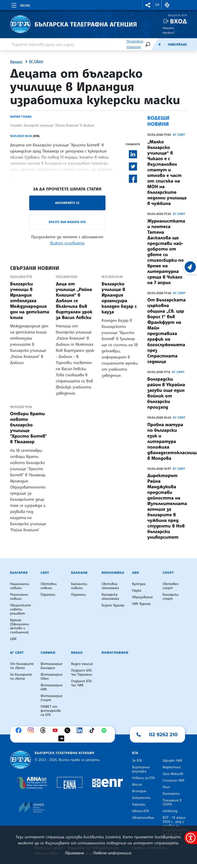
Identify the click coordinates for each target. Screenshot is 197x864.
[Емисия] (159, 44)
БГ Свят (36, 62)
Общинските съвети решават (20, 609)
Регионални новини (19, 597)
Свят (45, 573)
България (19, 573)
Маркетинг (172, 767)
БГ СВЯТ (179, 134)
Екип (166, 787)
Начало (16, 62)
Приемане (75, 852)
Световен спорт (171, 586)
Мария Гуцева (21, 116)
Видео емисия (82, 664)
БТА (135, 753)
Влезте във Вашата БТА (67, 222)
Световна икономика (110, 586)
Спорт (168, 573)
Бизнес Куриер (113, 605)
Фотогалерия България (52, 666)
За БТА (137, 761)
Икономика (113, 573)
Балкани (79, 573)
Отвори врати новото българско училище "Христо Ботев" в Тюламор (28, 427)
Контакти (171, 794)
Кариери (139, 804)
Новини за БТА (143, 778)
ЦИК (13, 639)
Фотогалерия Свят (52, 677)
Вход (178, 21)
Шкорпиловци (143, 818)
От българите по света (22, 666)
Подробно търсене (134, 44)
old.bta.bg (170, 811)
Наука (136, 591)
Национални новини (19, 586)
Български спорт (171, 597)
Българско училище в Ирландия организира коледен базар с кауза (119, 298)
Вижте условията (67, 242)
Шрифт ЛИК (172, 761)
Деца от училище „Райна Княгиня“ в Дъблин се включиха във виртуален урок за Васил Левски (74, 300)
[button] (148, 5)
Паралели (48, 595)
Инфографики (115, 653)
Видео (77, 653)
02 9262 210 (163, 734)
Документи (141, 798)
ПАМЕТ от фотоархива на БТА (51, 711)
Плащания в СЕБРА (172, 802)
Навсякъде (177, 45)
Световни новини (49, 586)
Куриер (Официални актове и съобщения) (19, 626)
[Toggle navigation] (20, 4)
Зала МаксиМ (173, 774)
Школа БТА (140, 811)
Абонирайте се (67, 203)
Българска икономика (110, 597)
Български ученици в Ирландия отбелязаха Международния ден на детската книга (29, 300)
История (139, 791)
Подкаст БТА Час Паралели (81, 672)
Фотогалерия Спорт (52, 698)
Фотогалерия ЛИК (52, 687)
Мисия (137, 785)
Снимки (48, 653)
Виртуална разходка (141, 769)
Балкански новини (79, 586)
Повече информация (113, 852)
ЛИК (135, 573)
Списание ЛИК (174, 780)
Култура (139, 584)
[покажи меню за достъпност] (190, 837)
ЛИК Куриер (141, 604)
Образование (142, 597)
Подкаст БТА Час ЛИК (81, 683)
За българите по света (21, 677)
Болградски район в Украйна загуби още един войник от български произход (166, 393)
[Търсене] (147, 44)
